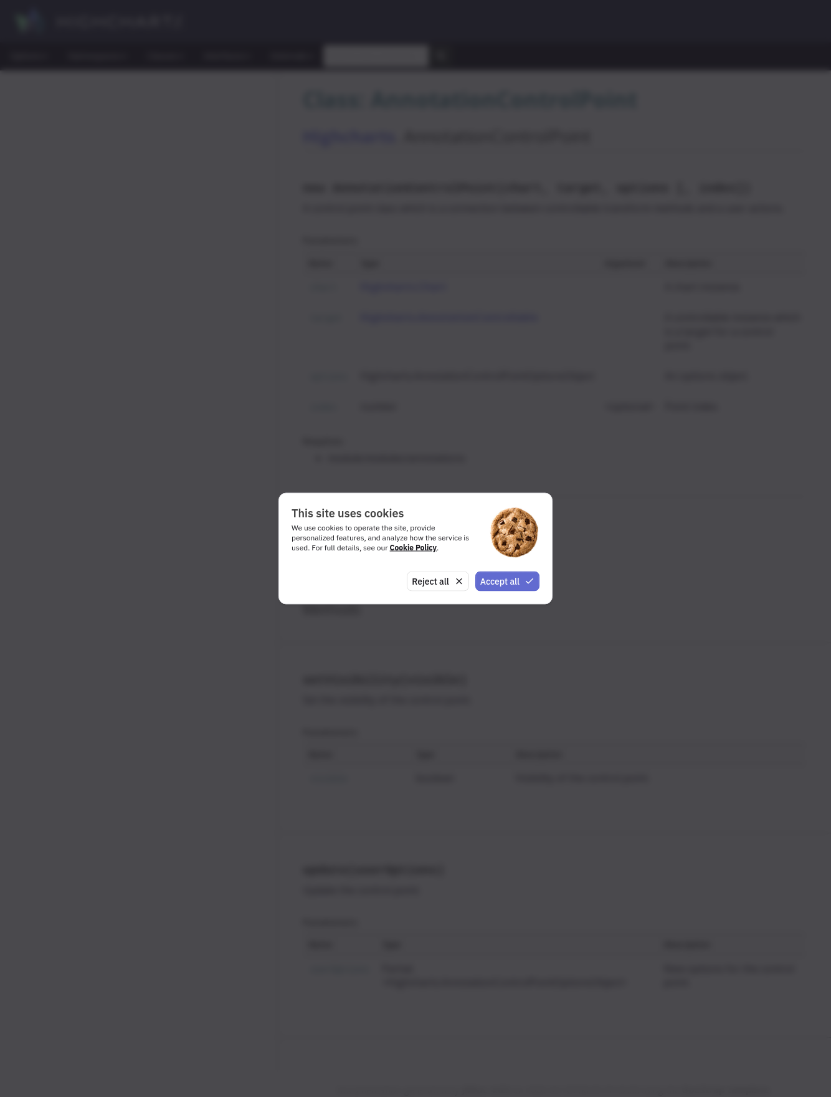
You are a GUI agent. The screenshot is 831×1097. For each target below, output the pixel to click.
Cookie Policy (413, 547)
